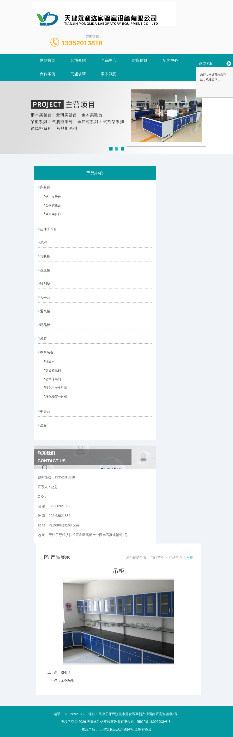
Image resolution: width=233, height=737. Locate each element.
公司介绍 (78, 60)
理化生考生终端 (53, 390)
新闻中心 (170, 60)
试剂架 (46, 284)
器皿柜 (46, 270)
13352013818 (81, 43)
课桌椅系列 (50, 373)
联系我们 (109, 74)
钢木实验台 (50, 199)
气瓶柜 (46, 256)
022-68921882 (74, 714)
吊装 (44, 338)
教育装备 (47, 352)
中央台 (46, 411)
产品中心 (109, 60)
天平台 (46, 297)
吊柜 (44, 243)
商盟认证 (78, 74)
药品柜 (46, 325)
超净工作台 (49, 229)
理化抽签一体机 (53, 399)
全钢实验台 (50, 208)
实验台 (46, 187)
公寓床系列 (50, 382)
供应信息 (139, 60)
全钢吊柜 (67, 680)
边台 (44, 425)
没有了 (66, 672)
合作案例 (47, 74)
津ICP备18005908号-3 (153, 722)
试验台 (47, 364)
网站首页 (47, 60)
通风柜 (46, 311)
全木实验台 (50, 216)
